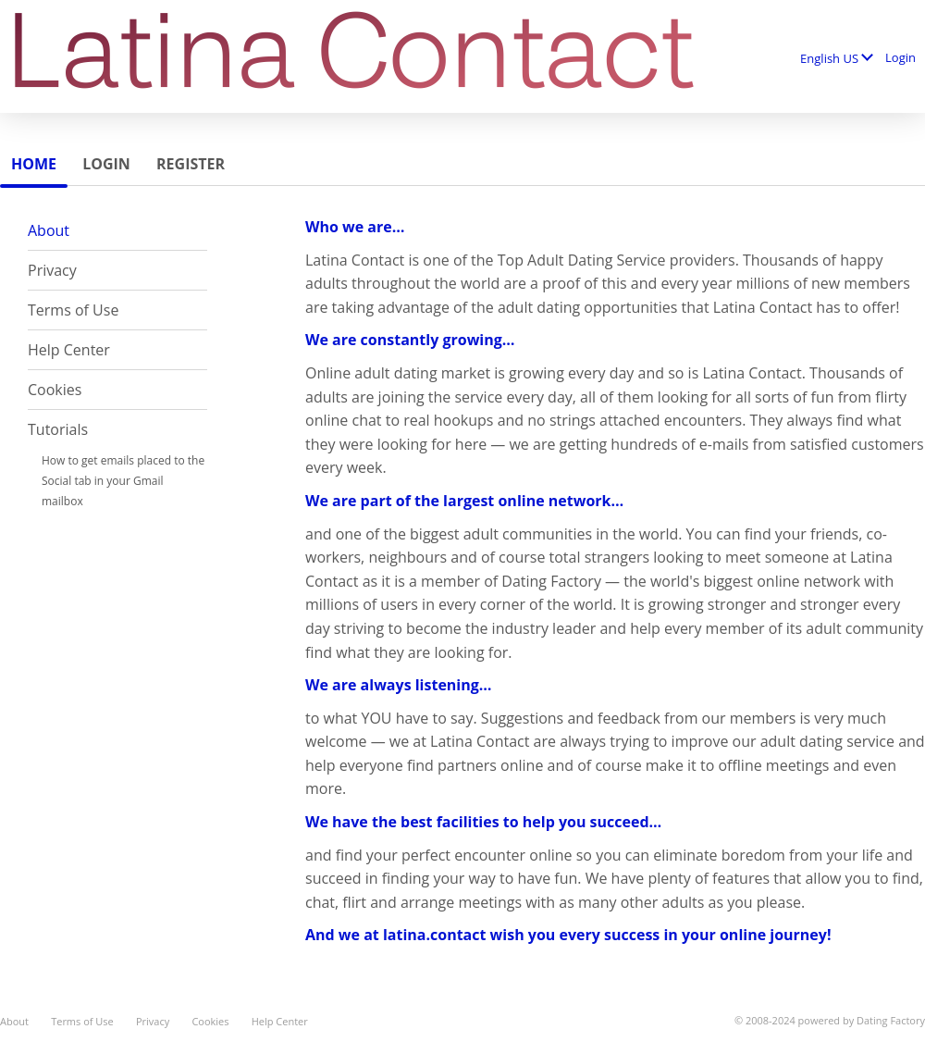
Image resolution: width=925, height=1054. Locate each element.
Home (33, 164)
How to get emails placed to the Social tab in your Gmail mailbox (123, 481)
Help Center (69, 350)
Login (900, 57)
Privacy (52, 270)
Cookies (54, 389)
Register (190, 164)
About (48, 230)
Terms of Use (73, 310)
